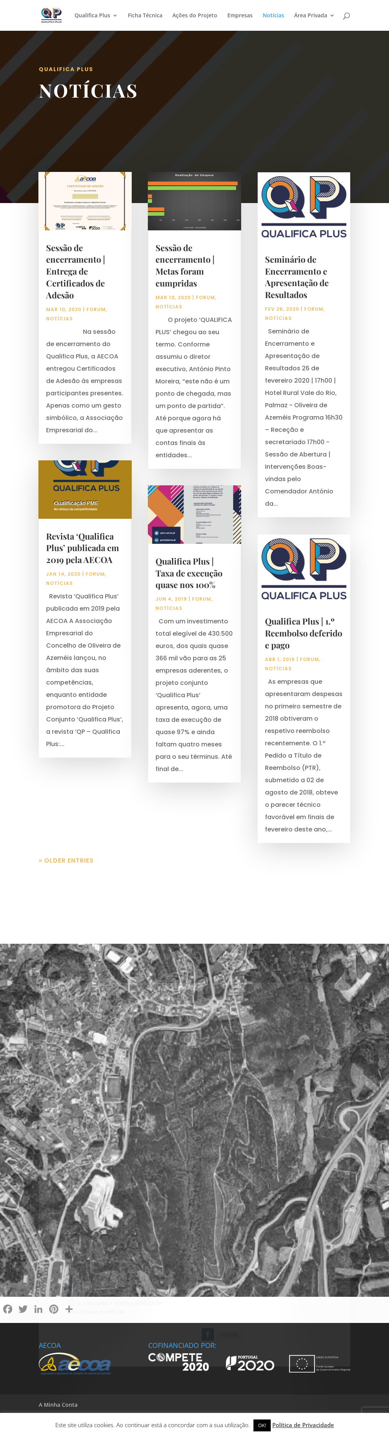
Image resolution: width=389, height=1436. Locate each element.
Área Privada (310, 16)
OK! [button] (262, 1425)
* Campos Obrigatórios (95, 1271)
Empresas (240, 16)
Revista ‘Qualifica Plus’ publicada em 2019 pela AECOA (82, 548)
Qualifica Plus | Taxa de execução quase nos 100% (189, 573)
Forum (96, 309)
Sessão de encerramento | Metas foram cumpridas (185, 265)
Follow (230, 1342)
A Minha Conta (58, 1404)
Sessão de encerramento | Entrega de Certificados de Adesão (75, 271)
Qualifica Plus (92, 16)
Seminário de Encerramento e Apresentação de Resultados (297, 276)
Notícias (273, 16)
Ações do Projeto (194, 16)
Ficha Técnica (145, 16)
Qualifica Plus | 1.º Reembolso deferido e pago (303, 633)
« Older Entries (66, 860)
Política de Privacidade (303, 1425)
